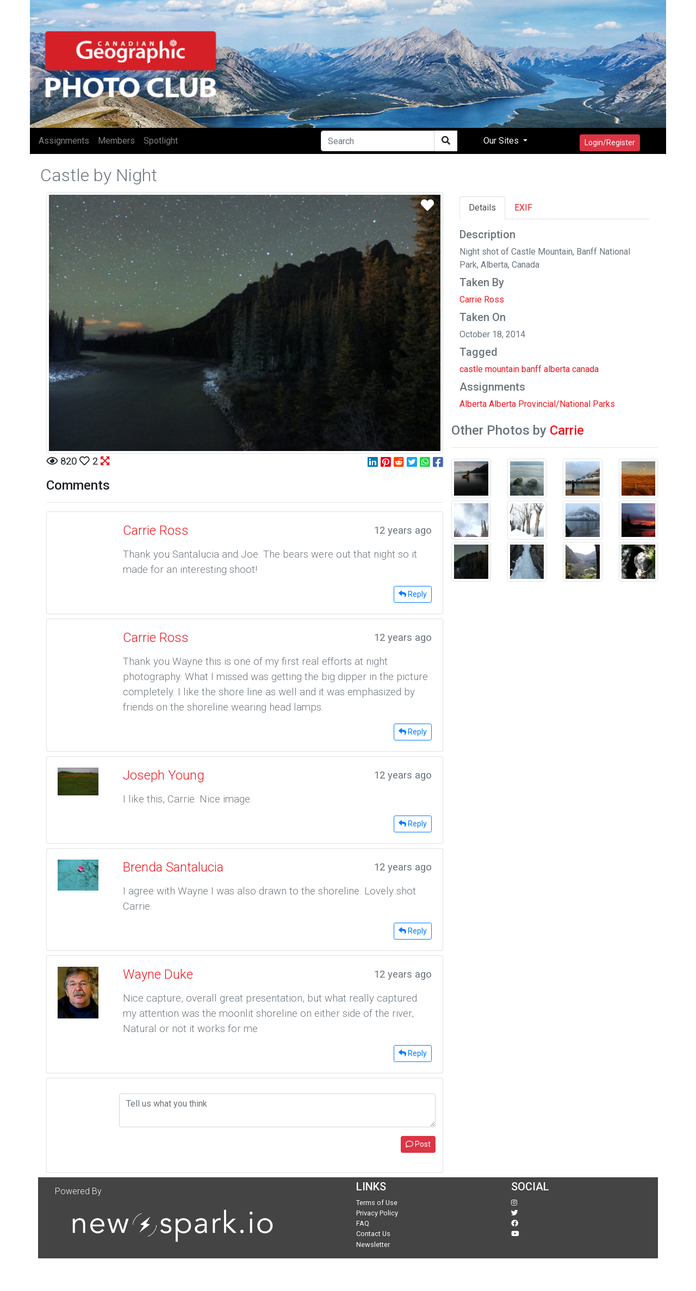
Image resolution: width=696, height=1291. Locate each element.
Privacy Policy (377, 1213)
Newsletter (373, 1244)
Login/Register (610, 142)
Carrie (567, 430)
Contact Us (373, 1234)
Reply (413, 594)
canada (585, 369)
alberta (557, 369)
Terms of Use (376, 1203)
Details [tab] (482, 207)
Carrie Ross (481, 299)
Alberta (473, 404)
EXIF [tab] (523, 207)
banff (531, 369)
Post (418, 1144)
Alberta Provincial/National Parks (552, 404)
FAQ (362, 1223)
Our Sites (502, 140)
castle (471, 369)
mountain (502, 369)
